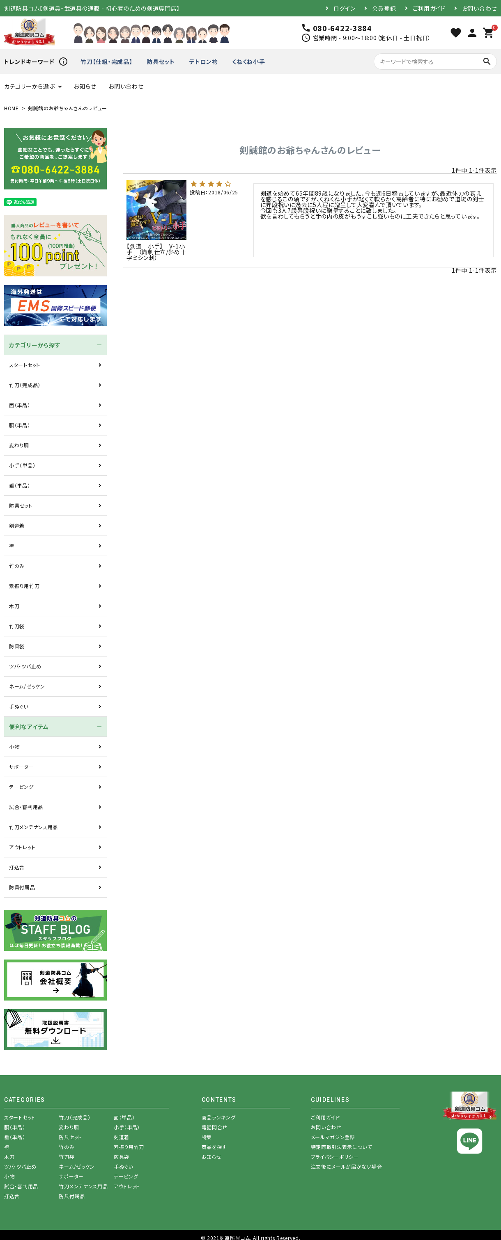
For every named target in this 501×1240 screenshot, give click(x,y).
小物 (14, 746)
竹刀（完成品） (25, 384)
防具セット (161, 61)
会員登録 (384, 8)
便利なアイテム (29, 727)
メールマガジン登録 (333, 1136)
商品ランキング (219, 1117)
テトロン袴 (203, 61)
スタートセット (24, 364)
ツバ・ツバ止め (25, 666)
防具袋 (17, 646)
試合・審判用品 (26, 806)
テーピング (21, 786)
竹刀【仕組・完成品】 (106, 61)
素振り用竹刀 (24, 585)
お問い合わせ (479, 8)
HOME (11, 108)
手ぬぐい (18, 706)
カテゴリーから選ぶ (29, 86)
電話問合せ (215, 1127)
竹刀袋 (17, 625)
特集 (207, 1136)
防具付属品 (22, 887)
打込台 (17, 867)
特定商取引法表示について (341, 1146)
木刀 (14, 605)
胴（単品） (19, 425)
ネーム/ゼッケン (27, 686)
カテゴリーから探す (34, 345)
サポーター (21, 766)
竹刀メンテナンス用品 (33, 826)
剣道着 (17, 525)
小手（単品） (22, 465)
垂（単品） (19, 485)
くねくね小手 (248, 61)
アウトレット (22, 846)
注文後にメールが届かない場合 (346, 1166)
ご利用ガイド (429, 8)
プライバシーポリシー (335, 1156)
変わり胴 (19, 445)
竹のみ (17, 565)
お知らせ (85, 86)
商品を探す (214, 1146)
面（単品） (19, 404)
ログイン (344, 8)
